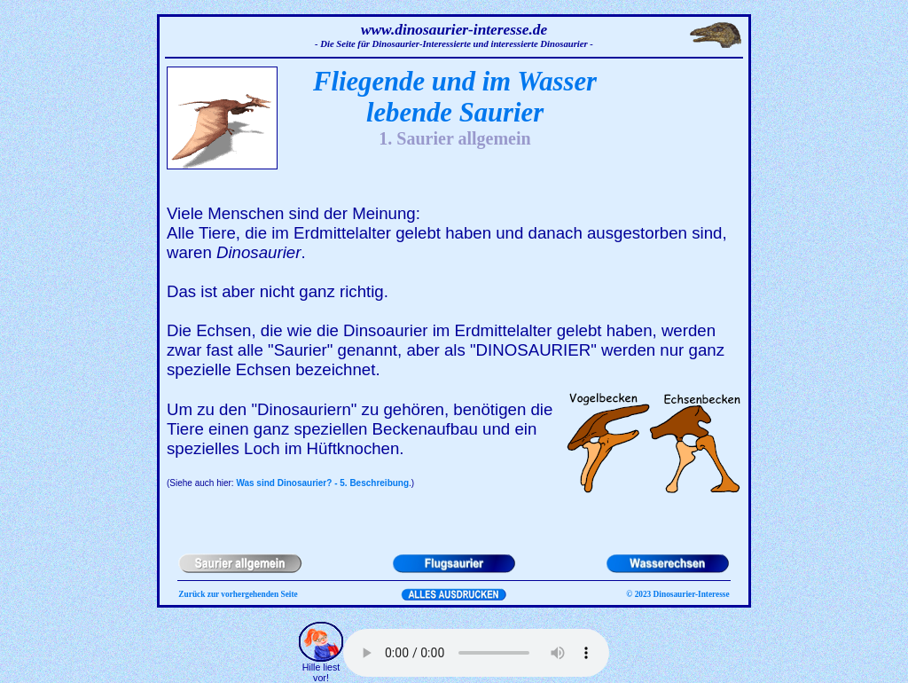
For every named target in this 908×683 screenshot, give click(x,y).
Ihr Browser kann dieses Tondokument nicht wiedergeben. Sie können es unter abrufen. (476, 653)
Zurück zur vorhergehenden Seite (237, 594)
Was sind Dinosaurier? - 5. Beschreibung (322, 483)
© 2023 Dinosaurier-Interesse (677, 594)
